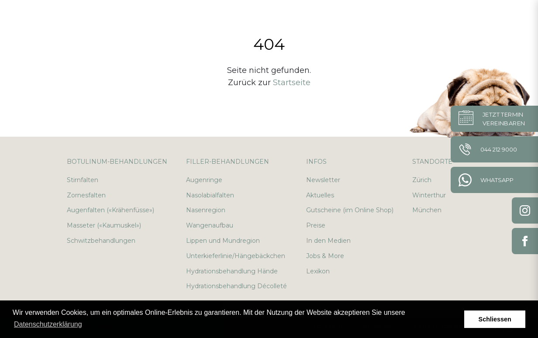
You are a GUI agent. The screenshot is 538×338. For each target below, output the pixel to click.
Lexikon (318, 271)
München (426, 210)
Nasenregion (205, 210)
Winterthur (429, 195)
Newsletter (323, 180)
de (487, 17)
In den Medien (328, 241)
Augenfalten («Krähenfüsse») (110, 210)
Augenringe (204, 180)
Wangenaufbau (209, 225)
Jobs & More (325, 256)
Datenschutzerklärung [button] (48, 324)
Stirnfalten (82, 180)
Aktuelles (320, 195)
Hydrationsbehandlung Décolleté (236, 286)
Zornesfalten (86, 195)
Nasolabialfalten (210, 195)
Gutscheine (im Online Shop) (349, 210)
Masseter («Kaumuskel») (104, 225)
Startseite (291, 82)
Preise (315, 225)
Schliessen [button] (495, 319)
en (508, 17)
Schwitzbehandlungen (101, 241)
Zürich (421, 180)
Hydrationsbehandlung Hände (232, 271)
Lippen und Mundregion (223, 241)
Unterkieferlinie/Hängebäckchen (235, 256)
